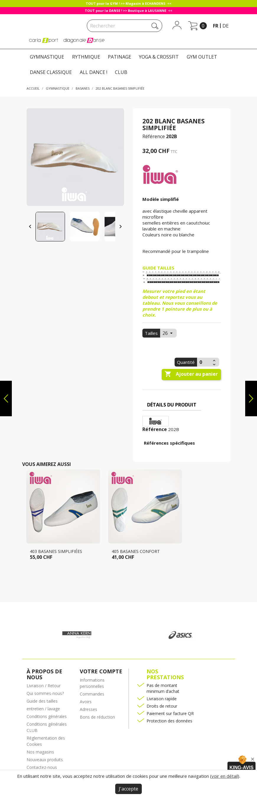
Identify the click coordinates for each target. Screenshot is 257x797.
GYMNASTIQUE (47, 57)
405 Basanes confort (136, 551)
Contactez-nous (42, 767)
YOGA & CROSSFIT (159, 57)
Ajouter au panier (191, 374)
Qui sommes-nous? (45, 693)
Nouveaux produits (45, 759)
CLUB (121, 72)
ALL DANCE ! (93, 72)
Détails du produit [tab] (171, 404)
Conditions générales (47, 716)
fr (215, 25)
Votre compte (101, 671)
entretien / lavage (43, 709)
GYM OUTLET (202, 57)
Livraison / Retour (44, 685)
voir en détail (225, 776)
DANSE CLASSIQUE (51, 72)
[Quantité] (204, 362)
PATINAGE (119, 57)
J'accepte (128, 788)
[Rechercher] (124, 26)
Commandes (92, 694)
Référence (153, 136)
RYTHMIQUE (86, 57)
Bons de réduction (97, 717)
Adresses (88, 709)
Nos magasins (40, 752)
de (225, 25)
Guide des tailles (42, 701)
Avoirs (86, 701)
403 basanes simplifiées (56, 551)
